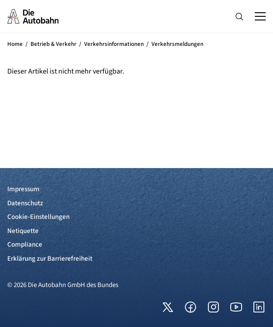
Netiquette (23, 231)
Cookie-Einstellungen (38, 217)
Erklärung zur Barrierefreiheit (49, 258)
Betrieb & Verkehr (53, 44)
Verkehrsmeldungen (177, 44)
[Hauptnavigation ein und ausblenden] (260, 16)
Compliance (24, 244)
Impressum (23, 189)
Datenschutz (25, 203)
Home (15, 44)
